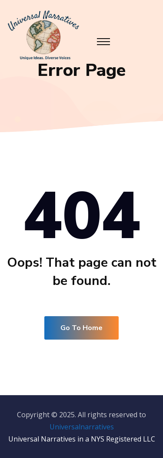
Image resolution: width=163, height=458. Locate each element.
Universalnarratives (82, 427)
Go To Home (81, 328)
